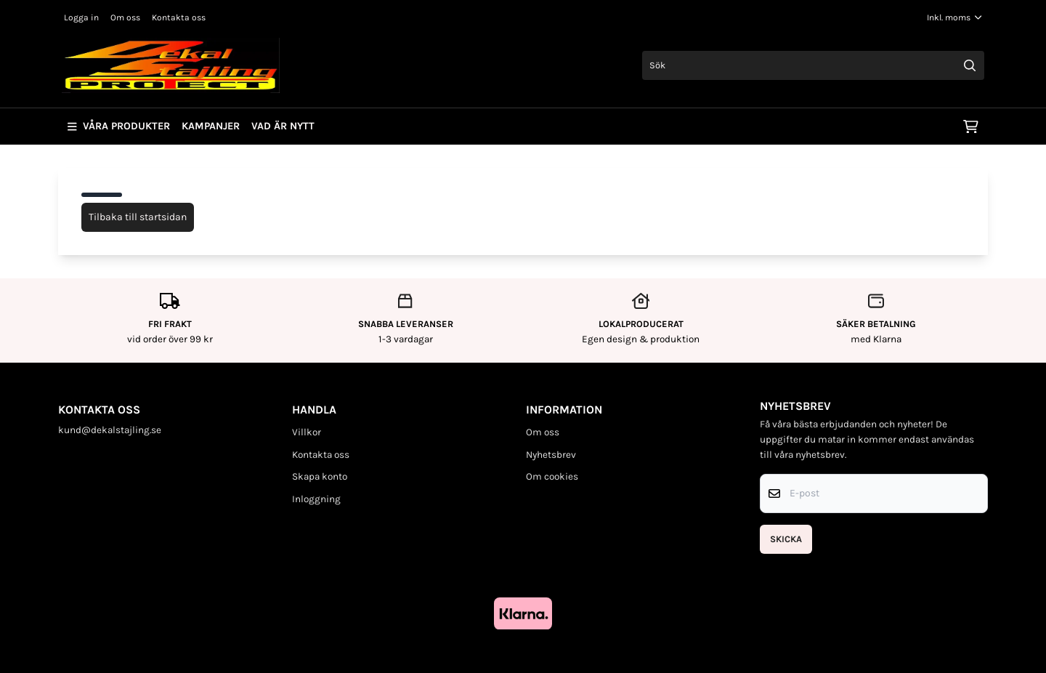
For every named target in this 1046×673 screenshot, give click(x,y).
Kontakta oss (179, 17)
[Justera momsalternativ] (954, 17)
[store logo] (171, 65)
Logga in (81, 17)
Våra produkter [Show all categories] (119, 126)
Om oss (125, 17)
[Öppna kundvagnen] (970, 126)
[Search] (969, 65)
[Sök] (813, 65)
